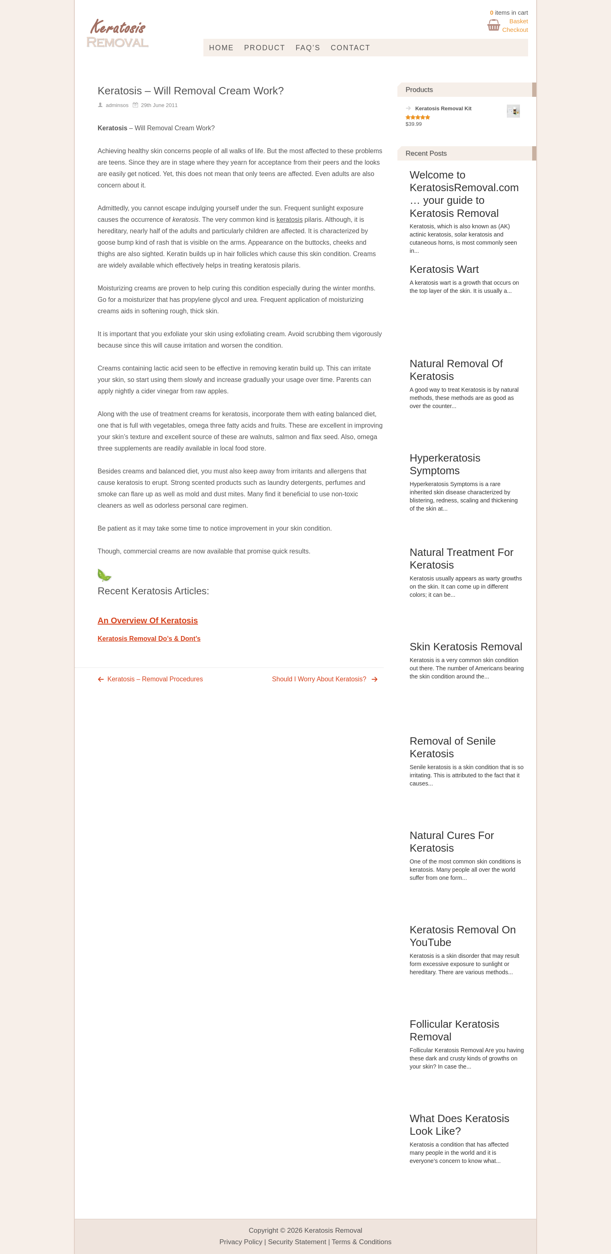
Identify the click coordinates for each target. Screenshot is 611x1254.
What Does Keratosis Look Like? (459, 1124)
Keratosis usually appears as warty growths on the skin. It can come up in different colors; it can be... (466, 586)
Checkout (515, 29)
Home (221, 48)
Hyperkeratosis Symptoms (445, 464)
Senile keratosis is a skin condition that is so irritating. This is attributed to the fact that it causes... (467, 775)
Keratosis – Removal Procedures (155, 679)
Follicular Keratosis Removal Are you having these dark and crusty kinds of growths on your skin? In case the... (467, 1058)
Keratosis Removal (333, 1230)
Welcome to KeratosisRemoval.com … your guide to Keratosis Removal (464, 194)
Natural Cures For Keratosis (452, 841)
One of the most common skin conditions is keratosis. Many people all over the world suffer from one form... (465, 869)
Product (264, 48)
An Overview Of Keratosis (148, 620)
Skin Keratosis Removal (466, 646)
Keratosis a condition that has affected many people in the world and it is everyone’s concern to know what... (459, 1152)
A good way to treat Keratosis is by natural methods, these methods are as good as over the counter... (464, 397)
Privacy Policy (240, 1242)
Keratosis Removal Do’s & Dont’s (149, 638)
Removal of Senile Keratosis (453, 747)
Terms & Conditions (361, 1242)
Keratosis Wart (444, 269)
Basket (518, 21)
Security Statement (297, 1242)
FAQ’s (308, 48)
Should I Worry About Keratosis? (319, 679)
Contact (351, 48)
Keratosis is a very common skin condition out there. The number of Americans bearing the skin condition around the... (467, 668)
